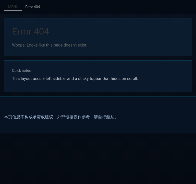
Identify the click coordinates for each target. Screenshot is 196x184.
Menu (13, 7)
